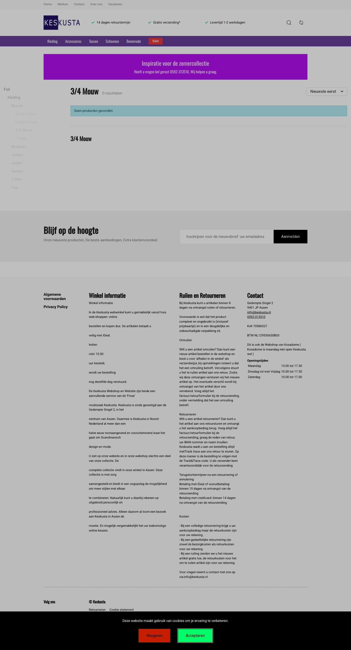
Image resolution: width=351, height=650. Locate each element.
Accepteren (195, 635)
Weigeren (154, 635)
